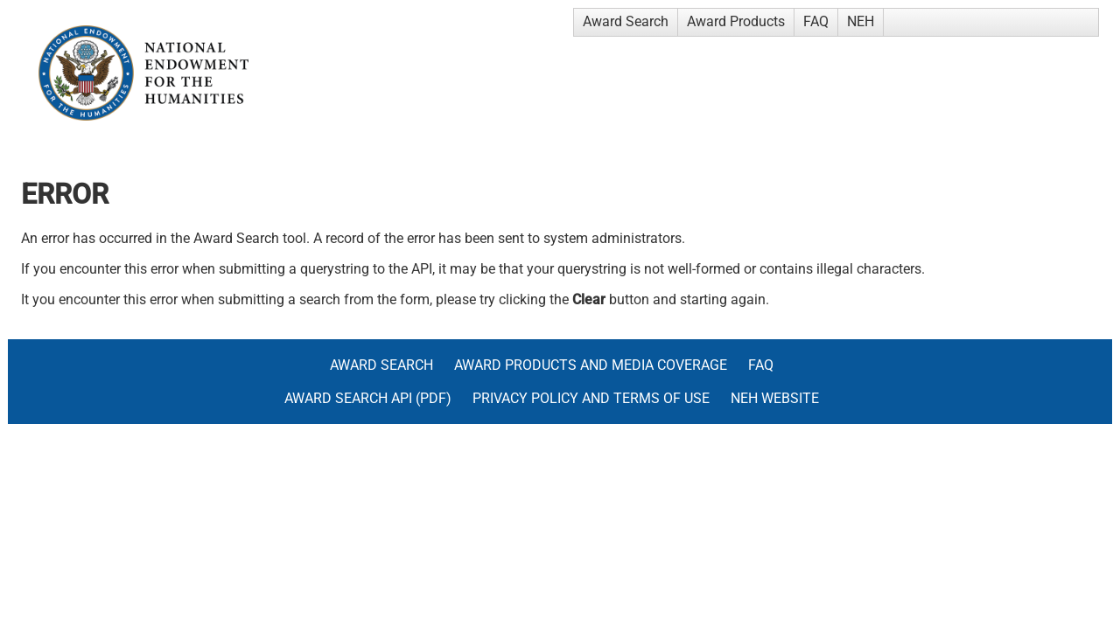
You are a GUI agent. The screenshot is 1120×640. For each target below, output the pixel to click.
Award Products (736, 21)
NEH (860, 21)
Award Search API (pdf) (368, 398)
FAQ (816, 21)
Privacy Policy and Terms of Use (591, 398)
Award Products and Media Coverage (590, 365)
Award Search (625, 21)
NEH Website (775, 398)
